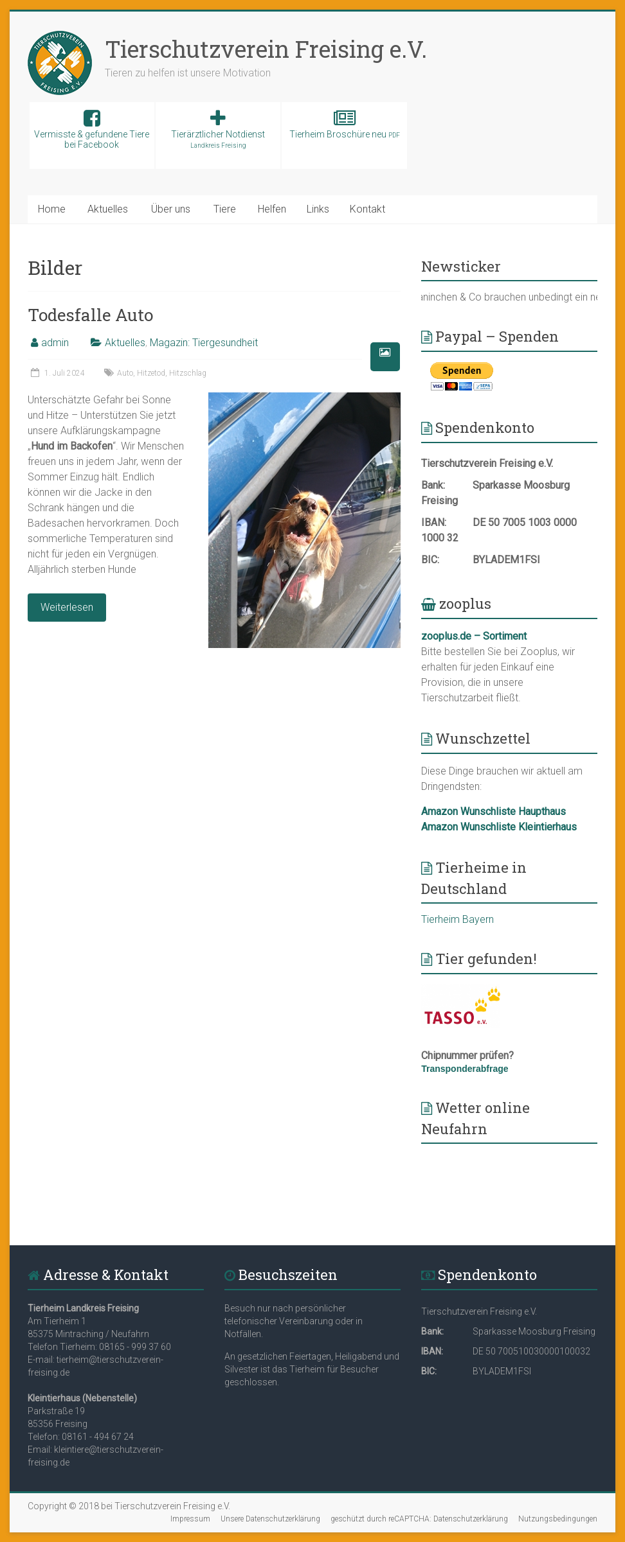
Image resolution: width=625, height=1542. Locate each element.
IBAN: (433, 522)
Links (318, 209)
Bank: (433, 485)
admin (55, 343)
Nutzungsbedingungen (557, 1518)
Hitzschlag (187, 373)
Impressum (190, 1518)
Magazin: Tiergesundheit (204, 343)
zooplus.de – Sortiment (474, 636)
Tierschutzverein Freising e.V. (266, 48)
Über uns (170, 209)
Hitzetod (151, 373)
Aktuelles (107, 209)
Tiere (224, 209)
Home (52, 209)
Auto (125, 373)
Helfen (272, 209)
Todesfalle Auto (90, 315)
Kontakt (367, 209)
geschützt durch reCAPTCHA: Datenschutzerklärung (419, 1518)
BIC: (430, 560)
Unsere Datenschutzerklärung (270, 1518)
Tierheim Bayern (457, 919)
